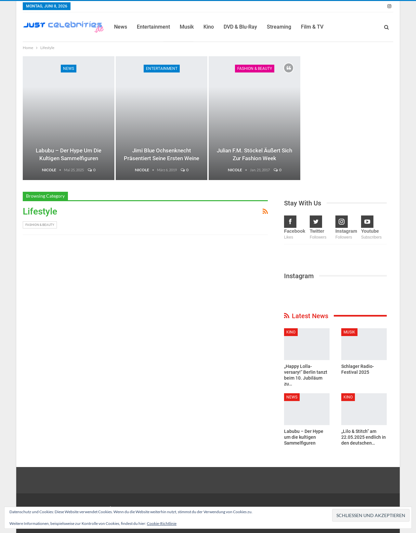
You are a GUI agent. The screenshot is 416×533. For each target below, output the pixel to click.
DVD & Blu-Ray (240, 27)
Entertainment (153, 27)
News (120, 27)
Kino (208, 27)
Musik (187, 27)
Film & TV (312, 27)
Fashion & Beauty (254, 68)
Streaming (279, 27)
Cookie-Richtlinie (161, 523)
